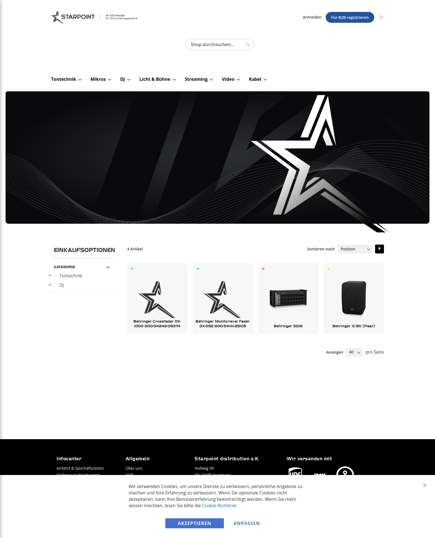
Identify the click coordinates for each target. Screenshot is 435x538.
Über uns (134, 468)
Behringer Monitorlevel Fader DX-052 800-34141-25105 (223, 323)
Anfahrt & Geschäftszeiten (80, 468)
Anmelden (312, 17)
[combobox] (219, 44)
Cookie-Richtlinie (219, 505)
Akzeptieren (194, 523)
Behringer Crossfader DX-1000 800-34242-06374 (157, 323)
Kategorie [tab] (64, 266)
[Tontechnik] (83, 275)
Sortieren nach (321, 249)
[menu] (220, 79)
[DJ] (83, 285)
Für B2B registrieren (350, 17)
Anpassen (247, 523)
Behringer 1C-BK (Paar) (353, 326)
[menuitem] (65, 79)
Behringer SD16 (288, 326)
